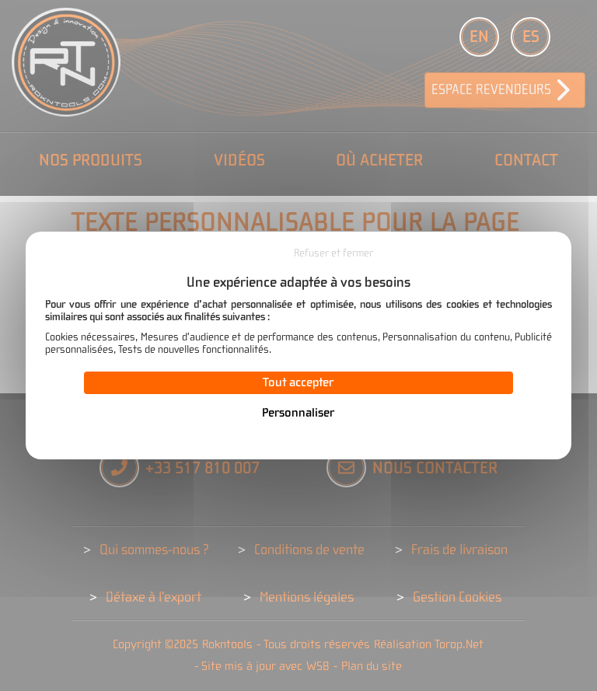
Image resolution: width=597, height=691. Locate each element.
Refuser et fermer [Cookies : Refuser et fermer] (333, 253)
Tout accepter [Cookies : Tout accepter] (298, 382)
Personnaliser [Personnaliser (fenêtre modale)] (298, 413)
